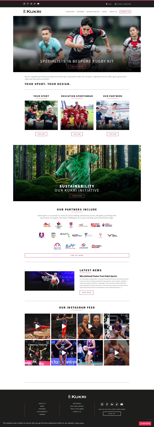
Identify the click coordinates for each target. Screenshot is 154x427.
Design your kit (93, 12)
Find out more (77, 255)
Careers (42, 414)
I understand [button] (145, 423)
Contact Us (125, 12)
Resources (77, 403)
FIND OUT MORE (77, 67)
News (42, 406)
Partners (80, 12)
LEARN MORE (77, 196)
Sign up (112, 413)
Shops (104, 12)
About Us (113, 12)
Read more (87, 292)
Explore (41, 134)
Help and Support (77, 406)
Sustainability (42, 412)
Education (70, 12)
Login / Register (123, 4)
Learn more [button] (79, 423)
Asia (109, 4)
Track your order (77, 409)
